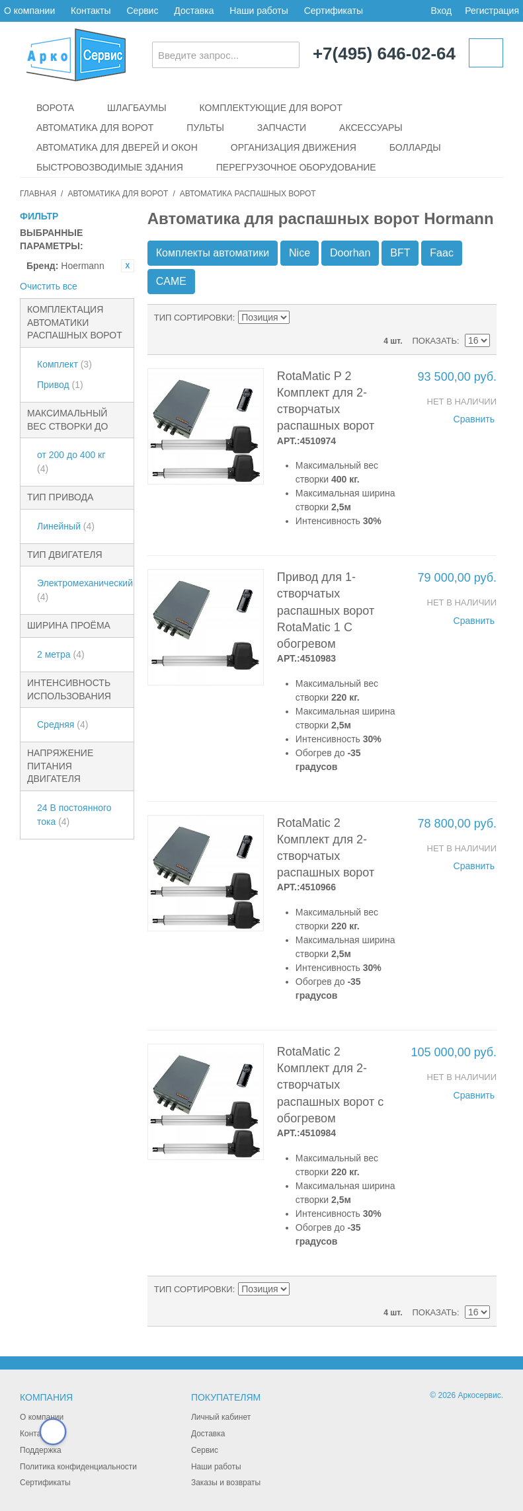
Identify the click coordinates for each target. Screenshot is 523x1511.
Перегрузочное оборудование (296, 167)
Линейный (66, 526)
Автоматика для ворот (94, 127)
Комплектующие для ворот (271, 107)
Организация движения (293, 147)
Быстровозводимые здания (109, 167)
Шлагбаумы (137, 107)
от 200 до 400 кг (71, 461)
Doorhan (350, 252)
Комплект (64, 364)
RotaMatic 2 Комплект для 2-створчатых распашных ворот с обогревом (330, 1085)
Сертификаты (333, 10)
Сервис (142, 10)
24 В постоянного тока (74, 814)
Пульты (204, 127)
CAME (171, 281)
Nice (299, 252)
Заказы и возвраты (226, 1482)
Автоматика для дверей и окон (117, 147)
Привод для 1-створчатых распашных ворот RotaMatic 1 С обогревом (325, 610)
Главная (38, 193)
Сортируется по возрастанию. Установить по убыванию (302, 318)
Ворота (55, 107)
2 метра (61, 654)
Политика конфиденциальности (78, 1466)
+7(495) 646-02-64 (384, 54)
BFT (400, 252)
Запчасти (281, 127)
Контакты (90, 10)
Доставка (194, 10)
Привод (60, 384)
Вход (441, 10)
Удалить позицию (127, 265)
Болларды (415, 147)
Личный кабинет (221, 1417)
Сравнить (474, 419)
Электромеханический (82, 590)
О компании (29, 10)
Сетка (477, 318)
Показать (434, 341)
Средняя (62, 724)
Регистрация (492, 10)
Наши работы (258, 10)
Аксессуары (371, 127)
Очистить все (48, 286)
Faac (442, 252)
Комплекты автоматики (212, 252)
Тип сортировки (193, 318)
